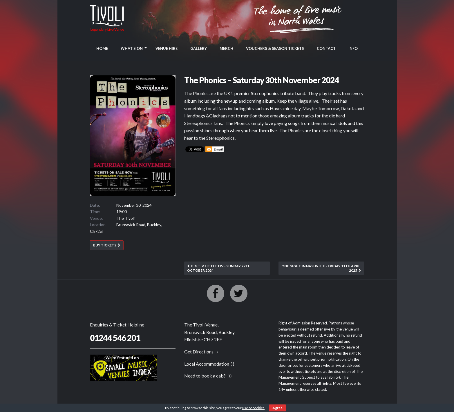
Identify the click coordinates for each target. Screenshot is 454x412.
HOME (102, 48)
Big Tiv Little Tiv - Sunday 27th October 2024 (219, 268)
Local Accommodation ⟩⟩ (209, 363)
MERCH (226, 48)
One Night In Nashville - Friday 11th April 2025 (321, 268)
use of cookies (253, 408)
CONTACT (326, 48)
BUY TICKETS (104, 245)
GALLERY (198, 48)
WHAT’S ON (132, 48)
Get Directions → (201, 351)
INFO (353, 48)
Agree (277, 408)
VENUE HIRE (166, 48)
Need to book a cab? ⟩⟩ (208, 375)
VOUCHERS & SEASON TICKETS (275, 48)
